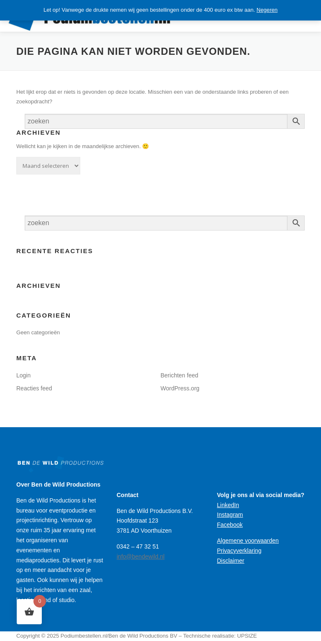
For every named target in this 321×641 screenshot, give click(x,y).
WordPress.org (179, 388)
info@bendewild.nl (141, 556)
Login (23, 375)
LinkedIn (228, 505)
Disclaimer (230, 560)
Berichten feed (179, 375)
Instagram (230, 514)
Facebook (229, 524)
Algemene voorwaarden (248, 540)
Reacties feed (34, 388)
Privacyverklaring (239, 550)
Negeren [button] (267, 10)
